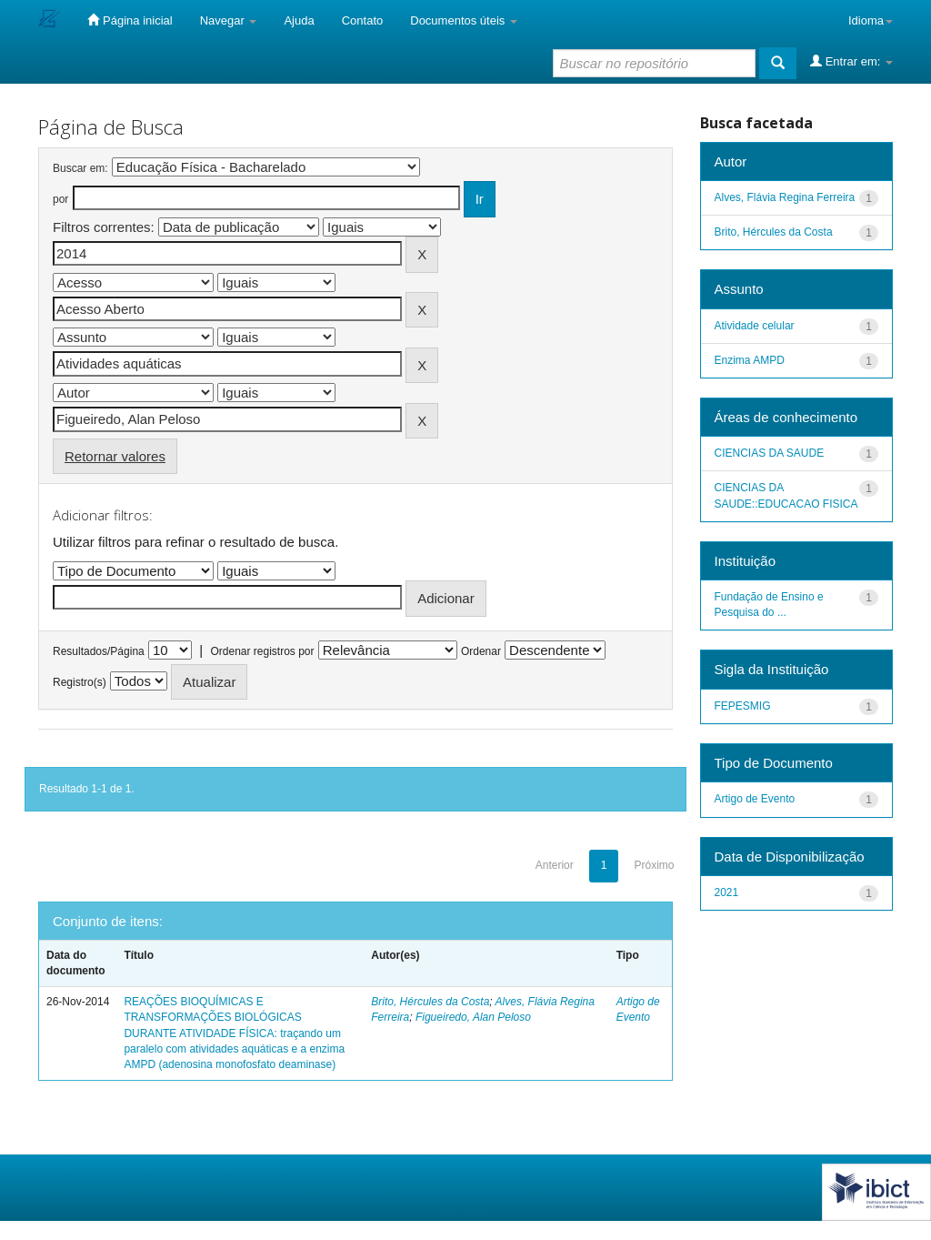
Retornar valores (115, 456)
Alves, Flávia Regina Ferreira (785, 197)
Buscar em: (80, 168)
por (60, 199)
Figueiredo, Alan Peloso (473, 1017)
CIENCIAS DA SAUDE (770, 453)
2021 (727, 892)
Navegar (228, 20)
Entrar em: (851, 61)
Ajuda (299, 20)
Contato (363, 20)
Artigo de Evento (755, 798)
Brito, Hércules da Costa (430, 1001)
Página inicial (129, 20)
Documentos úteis (463, 20)
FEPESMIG (743, 706)
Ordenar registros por (262, 651)
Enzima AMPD (750, 360)
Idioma (870, 20)
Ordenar (481, 651)
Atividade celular (755, 325)
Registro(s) (79, 682)
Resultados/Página (99, 651)
